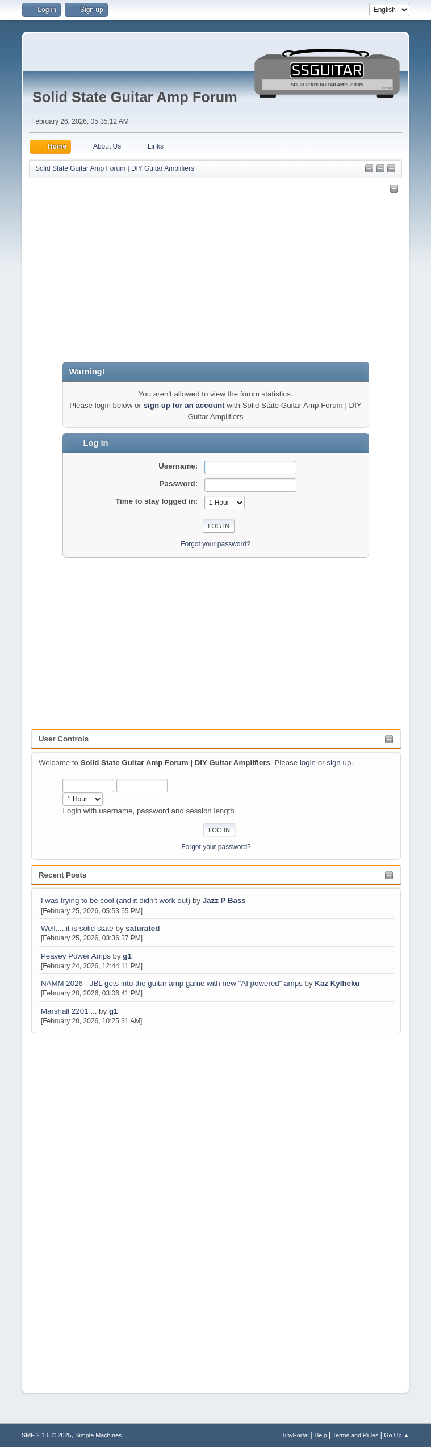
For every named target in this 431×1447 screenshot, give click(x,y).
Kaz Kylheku (337, 983)
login (308, 762)
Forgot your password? (216, 847)
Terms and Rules (356, 1435)
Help (321, 1435)
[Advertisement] (76, 1206)
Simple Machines (98, 1435)
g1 (127, 956)
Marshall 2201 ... (69, 1011)
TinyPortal (295, 1435)
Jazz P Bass (224, 900)
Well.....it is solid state (78, 928)
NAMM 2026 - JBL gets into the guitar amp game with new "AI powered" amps (172, 983)
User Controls (64, 739)
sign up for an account (184, 405)
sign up (339, 762)
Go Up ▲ (396, 1435)
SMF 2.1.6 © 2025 (47, 1435)
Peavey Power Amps (76, 956)
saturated (142, 928)
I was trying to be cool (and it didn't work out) (115, 900)
